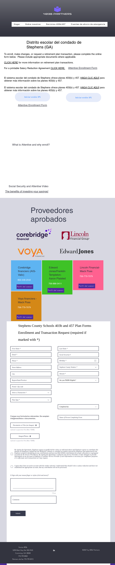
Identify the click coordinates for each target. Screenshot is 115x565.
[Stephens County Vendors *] (78, 367)
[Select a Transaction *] (30, 392)
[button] (24, 425)
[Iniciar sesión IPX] (32, 96)
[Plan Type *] (30, 400)
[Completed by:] (78, 406)
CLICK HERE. (58, 68)
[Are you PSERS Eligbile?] (78, 380)
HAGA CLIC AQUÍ (89, 77)
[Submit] (18, 513)
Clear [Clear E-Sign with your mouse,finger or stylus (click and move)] (54, 493)
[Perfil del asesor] (25, 286)
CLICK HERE (11, 62)
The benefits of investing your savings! (26, 191)
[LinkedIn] (54, 550)
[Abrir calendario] (95, 361)
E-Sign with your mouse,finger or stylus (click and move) (29, 475)
